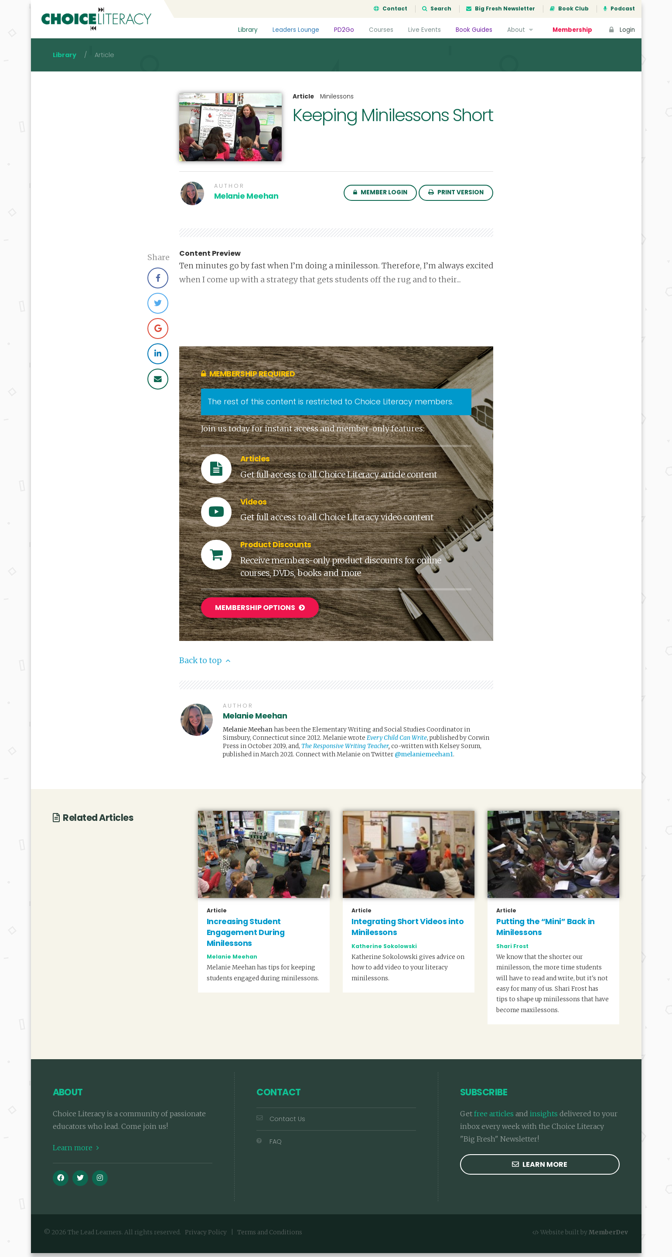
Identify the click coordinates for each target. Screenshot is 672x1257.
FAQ (269, 1145)
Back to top (204, 664)
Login (621, 30)
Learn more (76, 1151)
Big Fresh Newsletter (500, 8)
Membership (572, 30)
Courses (380, 30)
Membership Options (260, 613)
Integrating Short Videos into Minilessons (407, 931)
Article (303, 101)
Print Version (456, 197)
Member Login (380, 197)
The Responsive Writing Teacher (345, 750)
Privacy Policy (206, 1236)
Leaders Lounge (295, 30)
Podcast (619, 8)
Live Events (424, 30)
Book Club (569, 8)
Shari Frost (512, 949)
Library (247, 30)
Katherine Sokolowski (384, 949)
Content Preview (210, 258)
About (521, 30)
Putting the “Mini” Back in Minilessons (545, 931)
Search (436, 8)
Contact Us (280, 1122)
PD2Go (344, 30)
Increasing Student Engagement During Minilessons (246, 936)
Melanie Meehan (246, 201)
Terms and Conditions (269, 1236)
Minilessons (337, 102)
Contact (390, 8)
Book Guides (473, 30)
